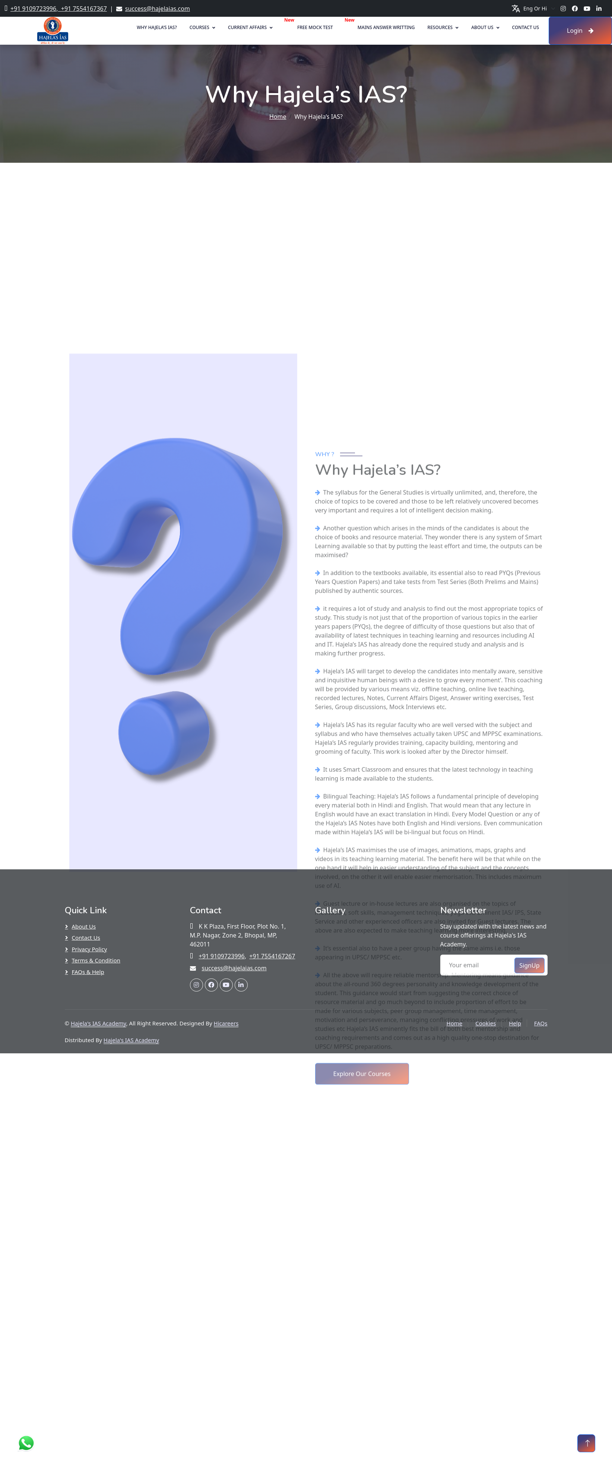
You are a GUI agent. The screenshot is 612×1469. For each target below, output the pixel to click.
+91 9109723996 (33, 8)
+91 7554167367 (82, 8)
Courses (199, 27)
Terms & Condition (96, 960)
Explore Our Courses (362, 1413)
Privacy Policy (89, 949)
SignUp (529, 965)
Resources (440, 27)
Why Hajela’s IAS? (157, 27)
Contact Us (525, 27)
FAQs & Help (88, 971)
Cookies (485, 1023)
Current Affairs (247, 27)
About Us (482, 27)
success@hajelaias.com (157, 8)
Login (580, 30)
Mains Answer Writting (386, 27)
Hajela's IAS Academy (98, 1023)
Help (515, 1023)
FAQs (541, 1023)
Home (277, 116)
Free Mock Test (315, 27)
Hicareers (226, 1023)
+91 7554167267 (272, 956)
